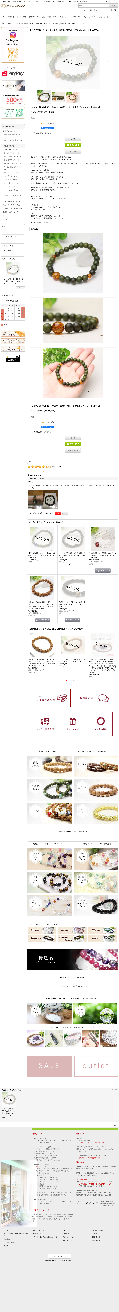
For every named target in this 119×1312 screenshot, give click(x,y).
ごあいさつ (66, 1230)
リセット (21, 288)
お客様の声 (66, 1233)
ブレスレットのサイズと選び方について (45, 1237)
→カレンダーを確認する (86, 1175)
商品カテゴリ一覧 (38, 1230)
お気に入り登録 (72, 151)
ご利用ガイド (96, 1233)
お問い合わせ (96, 1237)
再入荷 (72, 139)
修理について (37, 1233)
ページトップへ (113, 1125)
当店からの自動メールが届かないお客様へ (16, 1234)
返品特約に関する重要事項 (41, 133)
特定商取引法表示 (97, 1230)
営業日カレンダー (97, 1240)
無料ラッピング (67, 1240)
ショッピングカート (10, 1242)
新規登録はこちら (95, 10)
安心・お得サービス (69, 1237)
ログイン (83, 10)
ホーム (6, 1230)
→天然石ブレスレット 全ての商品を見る (97, 844)
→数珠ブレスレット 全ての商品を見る (91, 751)
